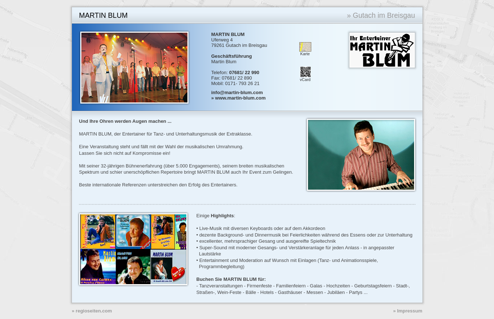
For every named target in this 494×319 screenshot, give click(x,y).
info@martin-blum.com (237, 92)
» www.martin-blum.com (238, 98)
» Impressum (407, 311)
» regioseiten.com (92, 311)
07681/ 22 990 (244, 72)
